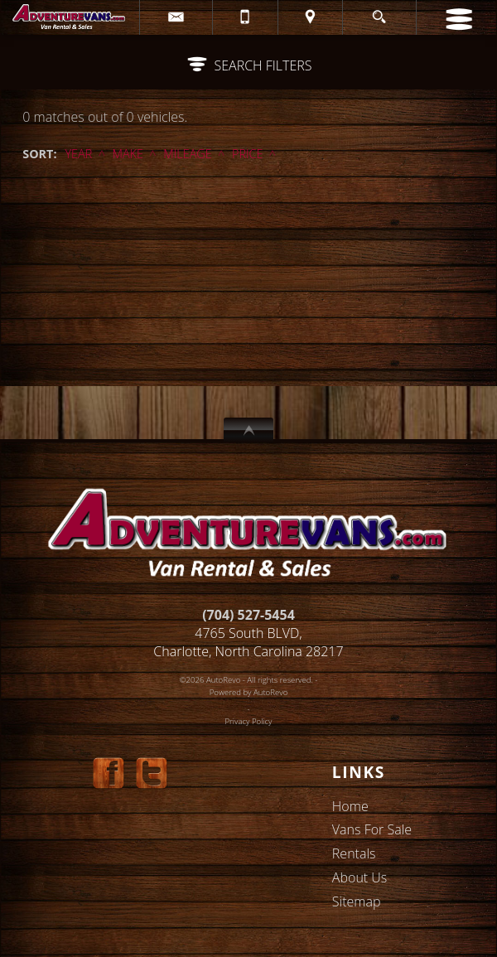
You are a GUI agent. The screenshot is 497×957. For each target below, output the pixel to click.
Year (78, 154)
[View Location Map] (310, 17)
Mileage (187, 154)
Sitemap (356, 901)
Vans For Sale (372, 829)
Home (350, 806)
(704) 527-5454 (248, 615)
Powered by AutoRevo (249, 692)
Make (128, 154)
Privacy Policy (249, 721)
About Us (359, 877)
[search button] (379, 12)
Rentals (354, 853)
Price (247, 154)
